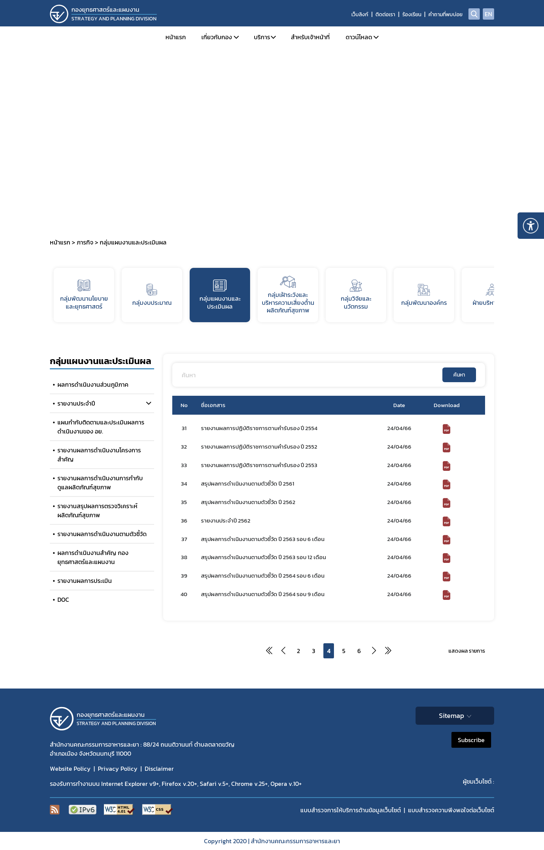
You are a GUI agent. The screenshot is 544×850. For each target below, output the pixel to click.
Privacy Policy (118, 768)
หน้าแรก (175, 37)
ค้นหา (459, 375)
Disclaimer (159, 768)
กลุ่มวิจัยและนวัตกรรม (356, 295)
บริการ (262, 37)
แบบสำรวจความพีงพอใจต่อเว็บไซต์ (451, 810)
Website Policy (70, 768)
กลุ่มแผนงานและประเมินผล (220, 295)
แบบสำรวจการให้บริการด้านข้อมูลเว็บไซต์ (350, 810)
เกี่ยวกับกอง (216, 37)
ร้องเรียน (411, 14)
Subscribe (471, 739)
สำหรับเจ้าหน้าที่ (310, 37)
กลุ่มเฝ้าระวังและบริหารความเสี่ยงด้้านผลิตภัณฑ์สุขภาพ (288, 295)
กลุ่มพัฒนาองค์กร (424, 295)
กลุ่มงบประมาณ (152, 295)
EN (488, 13)
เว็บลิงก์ (359, 14)
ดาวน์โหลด (359, 37)
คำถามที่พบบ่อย (445, 14)
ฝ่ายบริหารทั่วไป (492, 295)
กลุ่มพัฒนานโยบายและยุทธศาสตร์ (84, 295)
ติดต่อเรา (385, 14)
